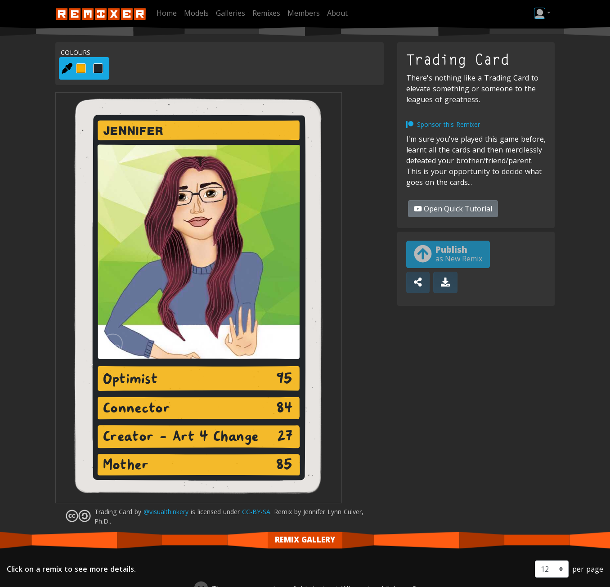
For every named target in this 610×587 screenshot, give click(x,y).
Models (196, 13)
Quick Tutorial (453, 209)
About (337, 13)
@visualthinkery (166, 511)
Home (167, 13)
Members (303, 13)
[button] (542, 13)
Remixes (266, 13)
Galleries (230, 13)
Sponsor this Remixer (448, 124)
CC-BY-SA (256, 511)
